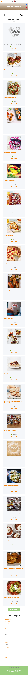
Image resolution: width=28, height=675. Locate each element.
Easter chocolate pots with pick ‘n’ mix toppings (13, 513)
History (6, 650)
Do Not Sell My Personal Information (14, 671)
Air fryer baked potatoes (8, 235)
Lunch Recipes (7, 623)
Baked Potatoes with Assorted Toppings (11, 457)
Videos (6, 637)
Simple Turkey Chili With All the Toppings (11, 597)
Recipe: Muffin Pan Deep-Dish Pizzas (10, 124)
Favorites (6, 640)
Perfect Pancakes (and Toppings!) (10, 430)
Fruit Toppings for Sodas (8, 318)
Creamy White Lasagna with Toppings (11, 373)
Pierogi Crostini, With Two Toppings (10, 207)
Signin (6, 652)
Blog (5, 662)
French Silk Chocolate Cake (9, 40)
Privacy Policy (9, 670)
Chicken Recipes (7, 628)
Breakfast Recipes (8, 619)
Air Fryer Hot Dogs (7, 290)
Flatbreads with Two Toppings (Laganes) (11, 485)
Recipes (6, 638)
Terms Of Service (14, 670)
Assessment (7, 642)
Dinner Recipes (7, 626)
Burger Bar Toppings (8, 69)
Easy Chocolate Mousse (8, 540)
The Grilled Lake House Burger (9, 180)
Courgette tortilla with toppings (10, 97)
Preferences (7, 649)
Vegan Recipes (7, 621)
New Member (7, 647)
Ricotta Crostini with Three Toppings (10, 346)
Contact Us (6, 657)
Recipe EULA (19, 670)
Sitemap (6, 661)
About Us (6, 659)
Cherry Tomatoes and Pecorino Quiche (11, 263)
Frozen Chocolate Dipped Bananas (10, 152)
